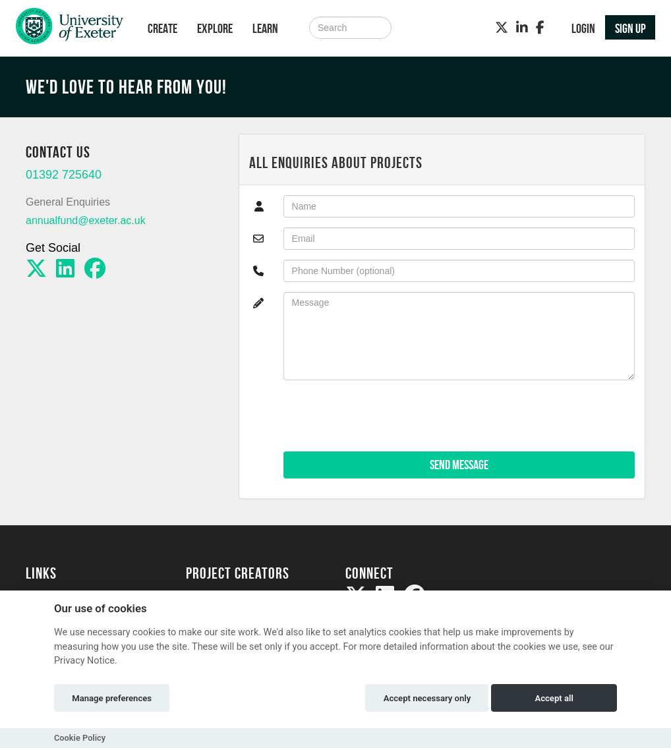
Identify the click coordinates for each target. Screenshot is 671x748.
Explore (215, 28)
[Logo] (69, 29)
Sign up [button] (630, 28)
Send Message (459, 464)
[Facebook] (540, 27)
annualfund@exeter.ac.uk (86, 220)
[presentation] (383, 416)
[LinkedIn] (522, 27)
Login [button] (583, 28)
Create (162, 28)
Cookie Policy (79, 738)
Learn (265, 28)
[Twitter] (501, 27)
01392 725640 (64, 174)
